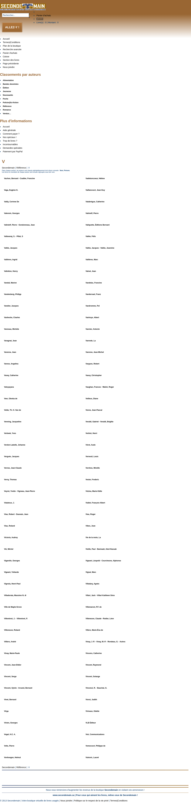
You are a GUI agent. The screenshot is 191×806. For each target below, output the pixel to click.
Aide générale (9, 130)
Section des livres (11, 60)
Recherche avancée (12, 49)
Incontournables (10, 144)
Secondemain (8, 168)
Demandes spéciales (12, 148)
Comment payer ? (11, 134)
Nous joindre (9, 67)
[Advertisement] (95, 777)
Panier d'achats (44, 15)
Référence (21, 168)
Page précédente (11, 63)
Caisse (40, 19)
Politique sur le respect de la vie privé (91, 800)
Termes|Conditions (11, 42)
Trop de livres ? (10, 141)
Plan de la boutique (12, 46)
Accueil (6, 39)
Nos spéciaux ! (10, 137)
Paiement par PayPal (13, 151)
